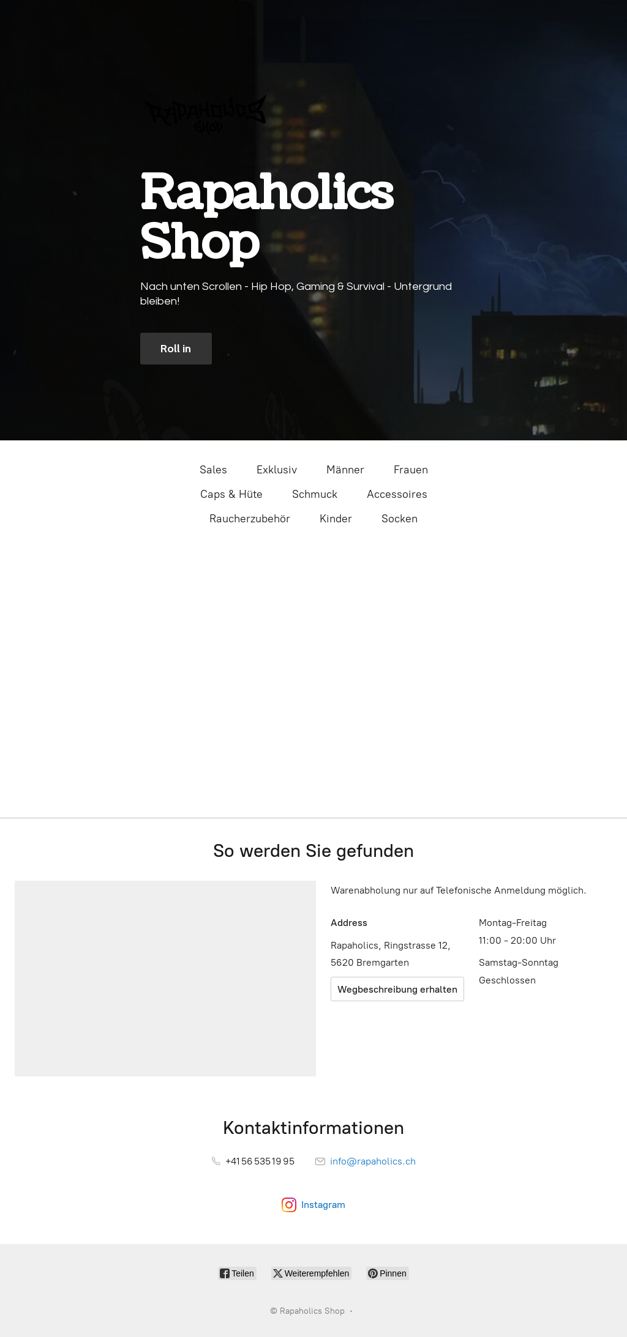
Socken (399, 518)
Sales (213, 469)
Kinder (336, 518)
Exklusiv (277, 469)
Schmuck (314, 494)
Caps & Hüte (231, 494)
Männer (345, 469)
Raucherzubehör (249, 518)
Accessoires (397, 494)
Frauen (411, 469)
